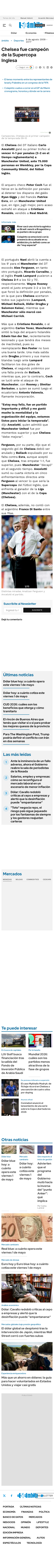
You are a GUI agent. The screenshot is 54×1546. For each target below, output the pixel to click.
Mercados (35, 1517)
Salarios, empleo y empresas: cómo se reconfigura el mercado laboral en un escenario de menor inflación (30, 782)
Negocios (9, 1522)
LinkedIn (26, 1495)
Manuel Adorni (26, 18)
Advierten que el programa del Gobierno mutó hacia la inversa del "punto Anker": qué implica (44, 1182)
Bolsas (19, 879)
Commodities (32, 879)
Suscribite (37, 610)
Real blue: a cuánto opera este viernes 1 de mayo (21, 1250)
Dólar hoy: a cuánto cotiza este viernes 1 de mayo (24, 694)
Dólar (14, 32)
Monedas (7, 879)
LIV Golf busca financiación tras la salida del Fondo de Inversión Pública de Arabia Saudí (13, 1063)
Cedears (47, 879)
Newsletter (45, 1495)
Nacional (9, 1527)
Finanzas (27, 1511)
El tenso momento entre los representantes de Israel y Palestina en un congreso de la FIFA (28, 81)
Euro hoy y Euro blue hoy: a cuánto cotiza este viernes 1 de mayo (24, 1266)
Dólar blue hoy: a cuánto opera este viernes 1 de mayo (23, 683)
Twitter (4, 1496)
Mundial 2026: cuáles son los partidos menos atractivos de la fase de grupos (39, 1061)
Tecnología (34, 1542)
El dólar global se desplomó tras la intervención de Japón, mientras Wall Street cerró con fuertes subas (26, 1332)
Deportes (19, 41)
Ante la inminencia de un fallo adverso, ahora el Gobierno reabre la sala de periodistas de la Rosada (31, 766)
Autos (41, 1537)
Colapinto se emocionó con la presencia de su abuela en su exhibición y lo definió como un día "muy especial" (33, 241)
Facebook (11, 1495)
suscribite (40, 25)
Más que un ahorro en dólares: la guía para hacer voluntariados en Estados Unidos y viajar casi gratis (26, 1381)
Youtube (34, 1496)
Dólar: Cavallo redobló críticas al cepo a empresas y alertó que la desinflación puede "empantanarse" (30, 797)
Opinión (26, 1522)
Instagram (18, 1495)
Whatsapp (42, 1495)
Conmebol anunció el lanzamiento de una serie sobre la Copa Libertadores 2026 (36, 1107)
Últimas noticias (30, 1506)
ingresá (50, 25)
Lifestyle (43, 1522)
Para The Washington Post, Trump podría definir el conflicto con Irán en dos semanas (26, 737)
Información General (17, 1537)
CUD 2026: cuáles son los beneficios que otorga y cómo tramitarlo (23, 707)
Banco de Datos (13, 1517)
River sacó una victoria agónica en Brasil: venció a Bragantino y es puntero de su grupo (34, 229)
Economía (31, 32)
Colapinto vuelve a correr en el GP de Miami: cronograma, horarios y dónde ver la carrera (27, 90)
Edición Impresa (13, 1532)
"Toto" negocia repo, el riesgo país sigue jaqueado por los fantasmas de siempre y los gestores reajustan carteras (31, 814)
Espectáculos (12, 1542)
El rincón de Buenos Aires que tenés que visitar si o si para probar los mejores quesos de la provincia (26, 722)
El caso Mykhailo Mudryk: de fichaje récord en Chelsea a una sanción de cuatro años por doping (36, 1088)
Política (44, 1511)
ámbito (5, 41)
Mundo (25, 1527)
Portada (8, 1506)
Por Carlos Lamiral (42, 1207)
